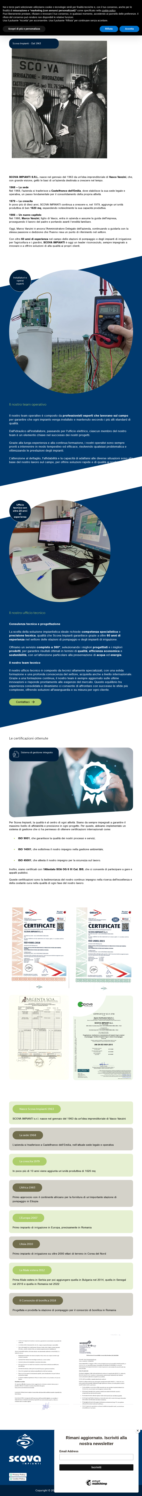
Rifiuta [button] (109, 28)
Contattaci (25, 702)
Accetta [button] (129, 28)
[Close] (137, 1430)
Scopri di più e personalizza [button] (24, 28)
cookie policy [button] (108, 10)
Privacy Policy (19, 1475)
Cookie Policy (19, 1479)
